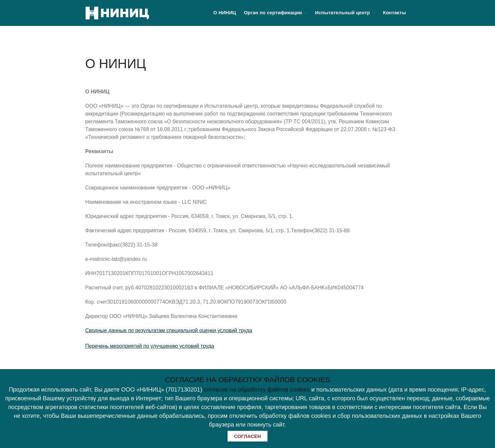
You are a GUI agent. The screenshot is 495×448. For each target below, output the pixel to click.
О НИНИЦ (224, 12)
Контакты (394, 12)
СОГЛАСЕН (247, 436)
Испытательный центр (342, 12)
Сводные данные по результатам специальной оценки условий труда (168, 330)
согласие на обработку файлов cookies (257, 389)
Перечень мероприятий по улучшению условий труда (149, 346)
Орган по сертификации (273, 12)
